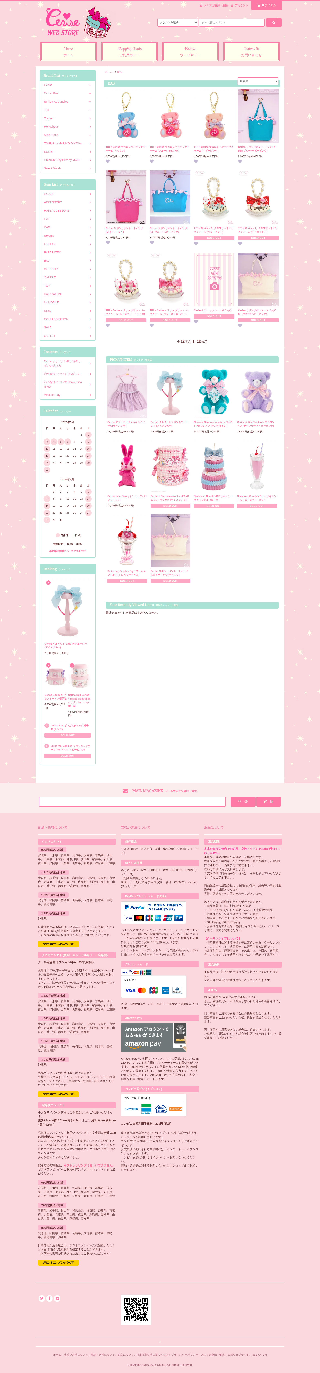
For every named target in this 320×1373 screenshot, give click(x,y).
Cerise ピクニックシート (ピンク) (212, 310)
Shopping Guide (129, 52)
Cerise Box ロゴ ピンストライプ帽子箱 (55, 697)
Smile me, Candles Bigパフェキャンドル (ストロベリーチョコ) (126, 573)
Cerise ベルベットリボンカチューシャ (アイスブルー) (169, 424)
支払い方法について (76, 1354)
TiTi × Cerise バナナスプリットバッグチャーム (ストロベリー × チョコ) (126, 312)
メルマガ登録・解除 (216, 5)
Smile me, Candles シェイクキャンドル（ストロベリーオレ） (257, 498)
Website (190, 52)
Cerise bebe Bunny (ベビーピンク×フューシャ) (127, 498)
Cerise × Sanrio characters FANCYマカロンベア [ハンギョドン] (213, 424)
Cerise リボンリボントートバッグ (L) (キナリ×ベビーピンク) (257, 312)
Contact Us (251, 52)
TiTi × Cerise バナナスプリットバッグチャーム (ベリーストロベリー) (170, 312)
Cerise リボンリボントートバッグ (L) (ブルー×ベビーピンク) (168, 230)
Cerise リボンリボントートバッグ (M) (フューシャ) (124, 230)
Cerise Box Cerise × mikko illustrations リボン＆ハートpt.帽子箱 (79, 700)
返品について (126, 1354)
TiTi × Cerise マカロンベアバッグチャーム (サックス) (126, 149)
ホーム (108, 72)
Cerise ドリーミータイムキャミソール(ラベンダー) (126, 424)
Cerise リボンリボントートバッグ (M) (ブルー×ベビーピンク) (257, 149)
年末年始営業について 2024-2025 (67, 551)
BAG (119, 72)
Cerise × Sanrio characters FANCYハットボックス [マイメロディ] (170, 498)
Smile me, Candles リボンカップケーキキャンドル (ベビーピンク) (70, 748)
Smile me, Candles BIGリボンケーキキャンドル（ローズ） (213, 498)
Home (68, 52)
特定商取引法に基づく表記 (152, 1354)
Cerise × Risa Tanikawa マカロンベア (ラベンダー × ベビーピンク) (255, 424)
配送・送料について (103, 1354)
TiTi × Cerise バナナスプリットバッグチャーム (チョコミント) (258, 230)
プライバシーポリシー (184, 1354)
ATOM (263, 1354)
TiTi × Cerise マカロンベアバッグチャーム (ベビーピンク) (214, 149)
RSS (254, 1354)
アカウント (241, 5)
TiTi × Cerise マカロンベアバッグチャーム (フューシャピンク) (170, 149)
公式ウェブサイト (238, 1354)
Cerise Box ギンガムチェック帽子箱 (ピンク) (70, 727)
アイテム (266, 5)
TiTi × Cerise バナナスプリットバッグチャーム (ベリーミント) (214, 230)
